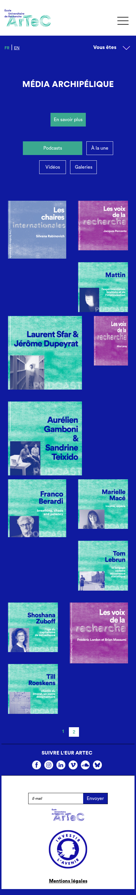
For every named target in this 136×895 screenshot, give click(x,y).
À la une (99, 148)
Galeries (83, 167)
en (17, 48)
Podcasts (52, 148)
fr (7, 48)
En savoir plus (68, 119)
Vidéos (52, 167)
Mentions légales (68, 881)
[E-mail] (55, 798)
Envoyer (95, 798)
